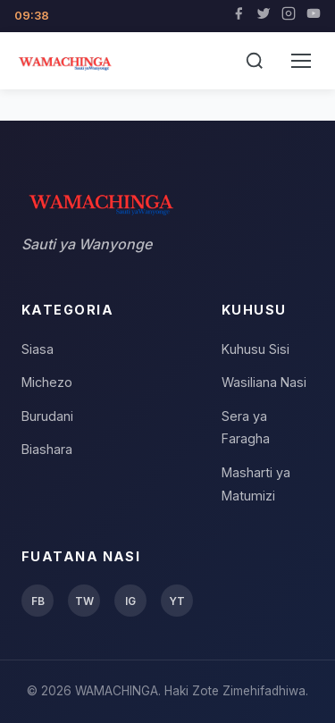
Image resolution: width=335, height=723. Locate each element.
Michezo (46, 382)
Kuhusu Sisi (255, 349)
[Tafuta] (254, 60)
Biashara (46, 449)
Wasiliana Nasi (264, 382)
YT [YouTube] (177, 601)
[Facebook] (238, 16)
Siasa (37, 349)
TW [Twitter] (84, 601)
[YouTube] (313, 16)
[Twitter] (263, 16)
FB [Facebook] (38, 601)
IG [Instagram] (130, 601)
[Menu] (301, 60)
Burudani (47, 416)
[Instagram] (288, 16)
